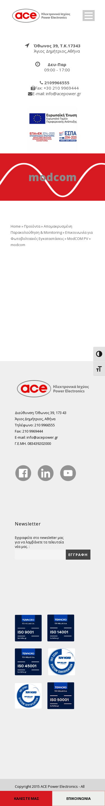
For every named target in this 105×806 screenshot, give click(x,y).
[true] (41, 15)
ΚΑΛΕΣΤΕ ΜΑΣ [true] (26, 798)
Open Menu (89, 15)
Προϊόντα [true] (32, 226)
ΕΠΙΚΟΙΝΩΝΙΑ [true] (78, 798)
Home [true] (16, 226)
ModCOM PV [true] (77, 238)
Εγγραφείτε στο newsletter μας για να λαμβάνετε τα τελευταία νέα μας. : (39, 542)
